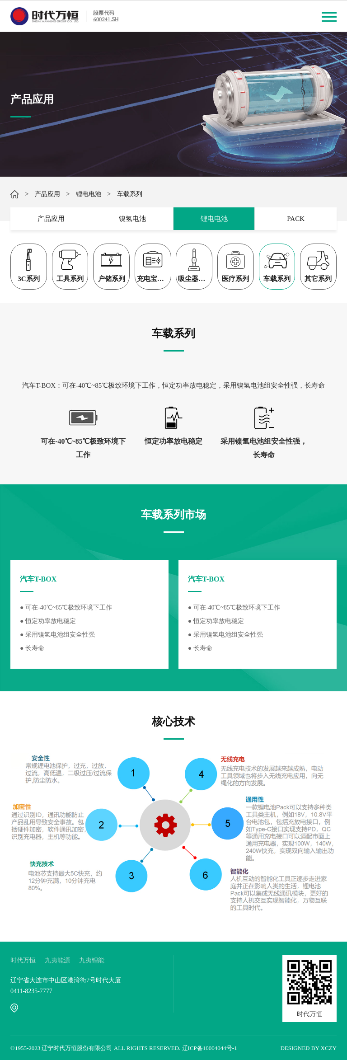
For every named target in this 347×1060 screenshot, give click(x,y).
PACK (296, 218)
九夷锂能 (91, 960)
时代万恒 (23, 960)
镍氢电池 (132, 218)
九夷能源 (57, 960)
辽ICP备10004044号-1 (209, 1048)
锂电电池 (88, 194)
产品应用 (47, 194)
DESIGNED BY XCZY (308, 1048)
